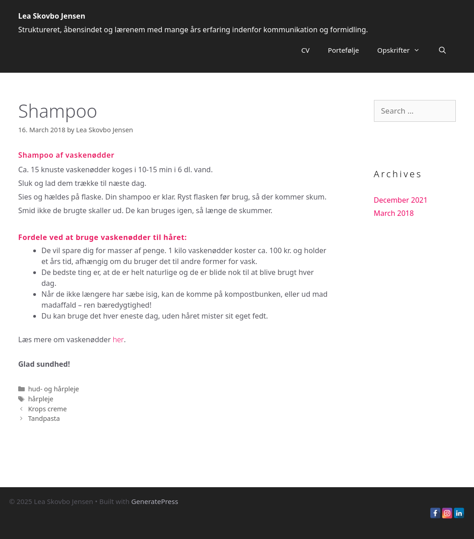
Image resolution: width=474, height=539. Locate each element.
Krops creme (47, 408)
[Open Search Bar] (442, 50)
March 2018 (394, 213)
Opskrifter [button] (403, 50)
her (118, 339)
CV (305, 50)
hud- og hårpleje (53, 388)
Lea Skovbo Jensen (51, 16)
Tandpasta (44, 418)
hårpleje (41, 398)
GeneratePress (154, 501)
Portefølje (343, 50)
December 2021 (401, 200)
